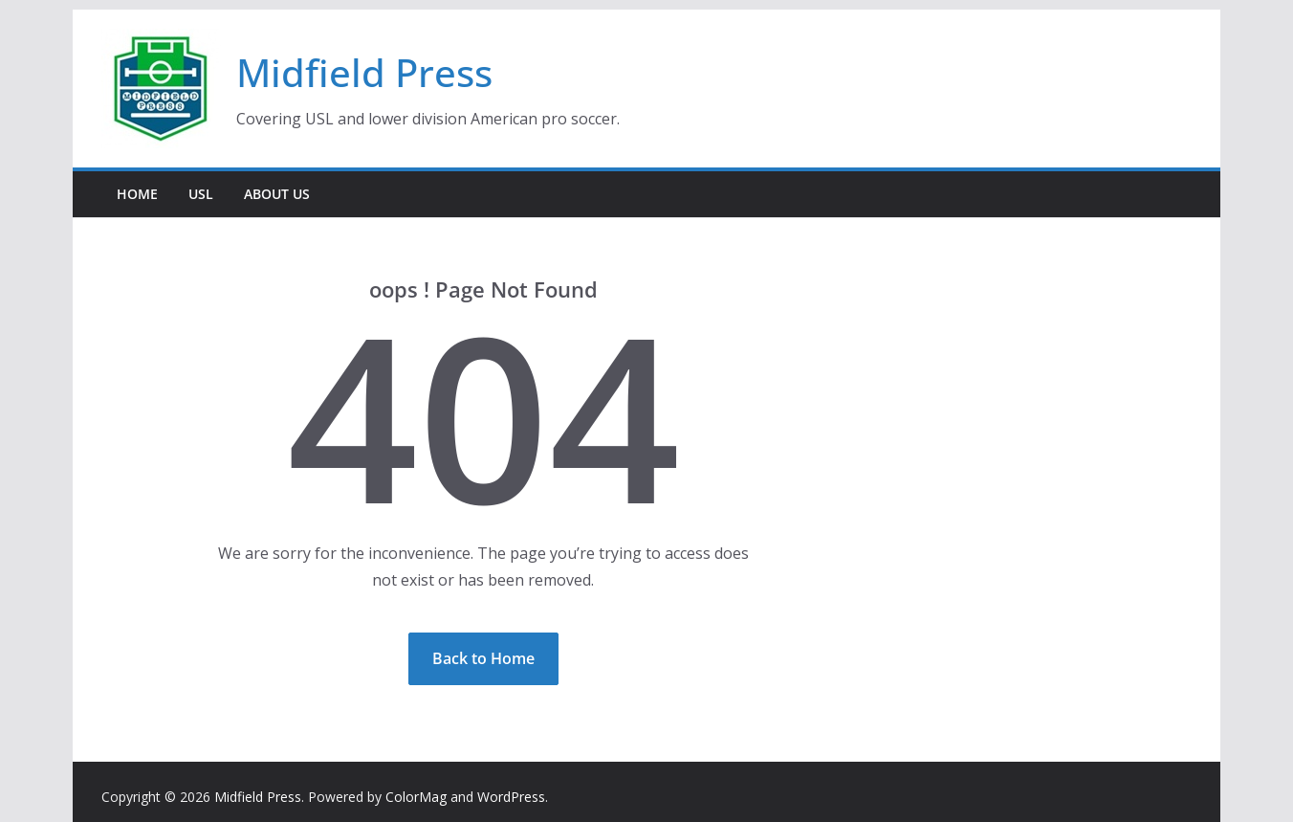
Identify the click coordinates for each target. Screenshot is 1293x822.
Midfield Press (364, 72)
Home (137, 194)
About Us (277, 194)
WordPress (511, 797)
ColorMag (416, 797)
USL (200, 194)
